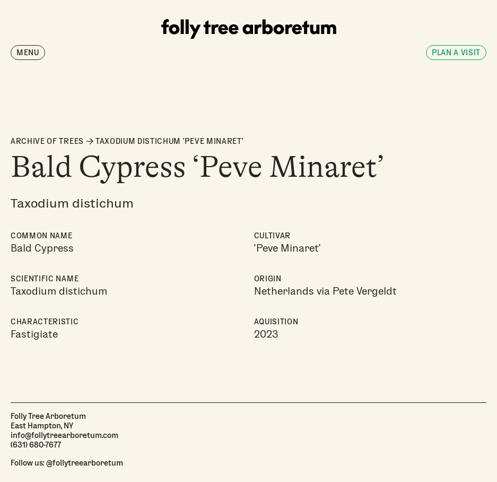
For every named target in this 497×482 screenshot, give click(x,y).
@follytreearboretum (84, 462)
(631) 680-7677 (36, 444)
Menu (27, 52)
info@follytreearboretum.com (64, 435)
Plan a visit (456, 52)
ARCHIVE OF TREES (47, 141)
